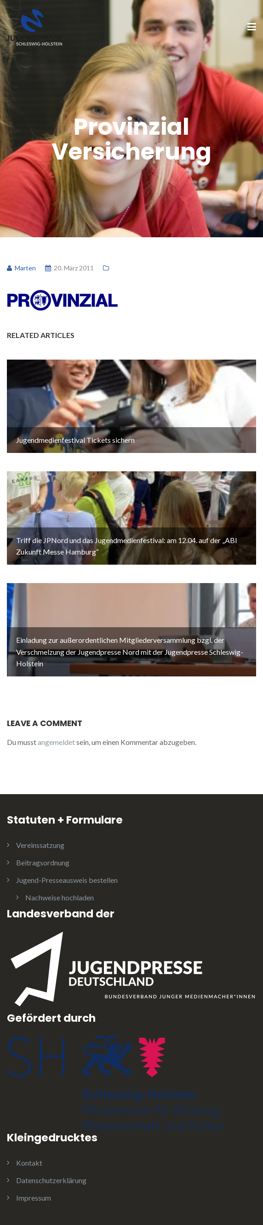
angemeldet (56, 742)
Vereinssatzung (40, 845)
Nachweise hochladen (59, 897)
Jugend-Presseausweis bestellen (67, 880)
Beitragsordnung (42, 862)
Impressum (33, 1197)
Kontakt (29, 1162)
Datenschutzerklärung (51, 1180)
